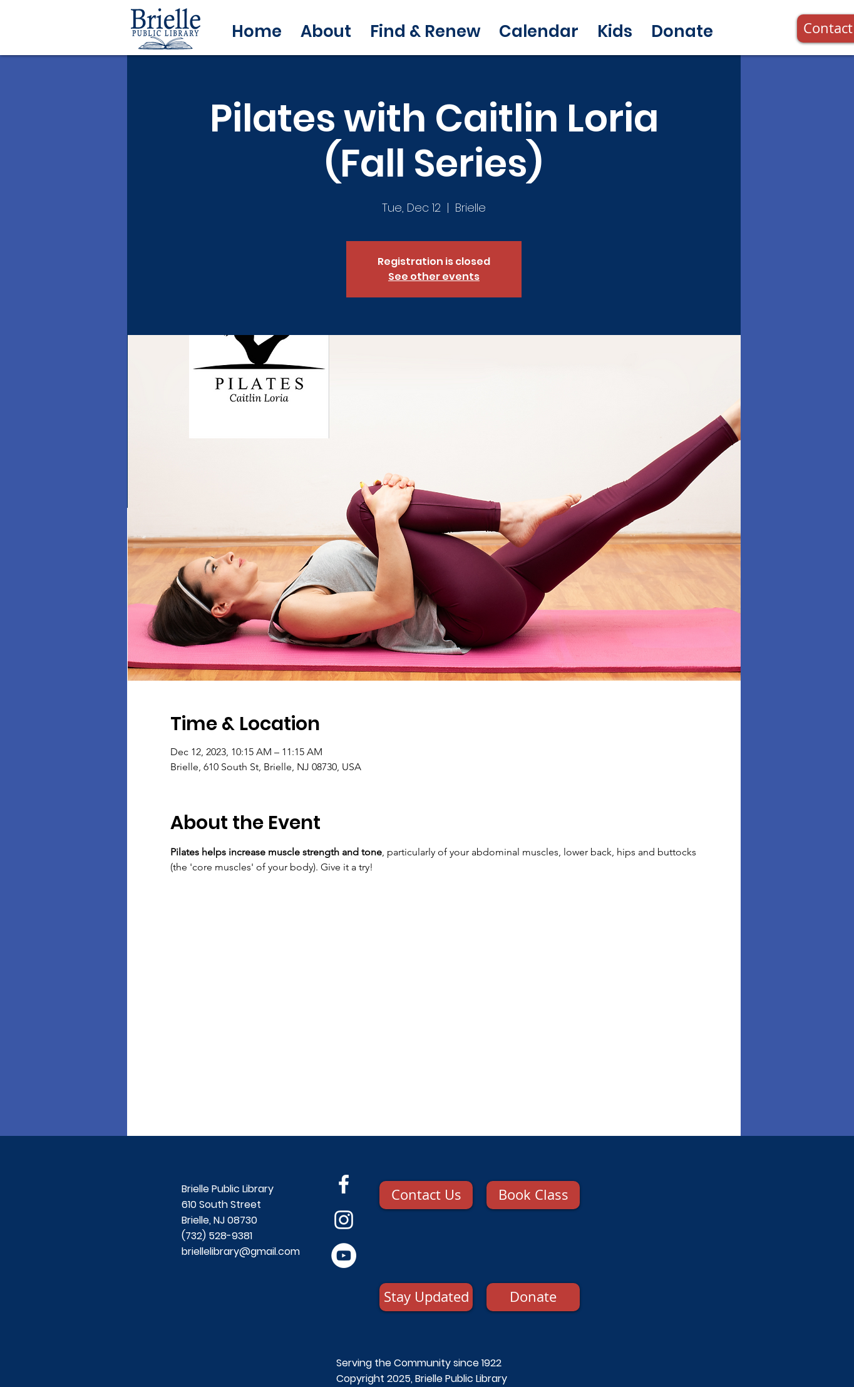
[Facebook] (343, 1184)
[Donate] (533, 1297)
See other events (434, 276)
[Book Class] (533, 1195)
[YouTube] (343, 1255)
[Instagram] (343, 1219)
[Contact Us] (426, 1195)
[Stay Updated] (426, 1297)
